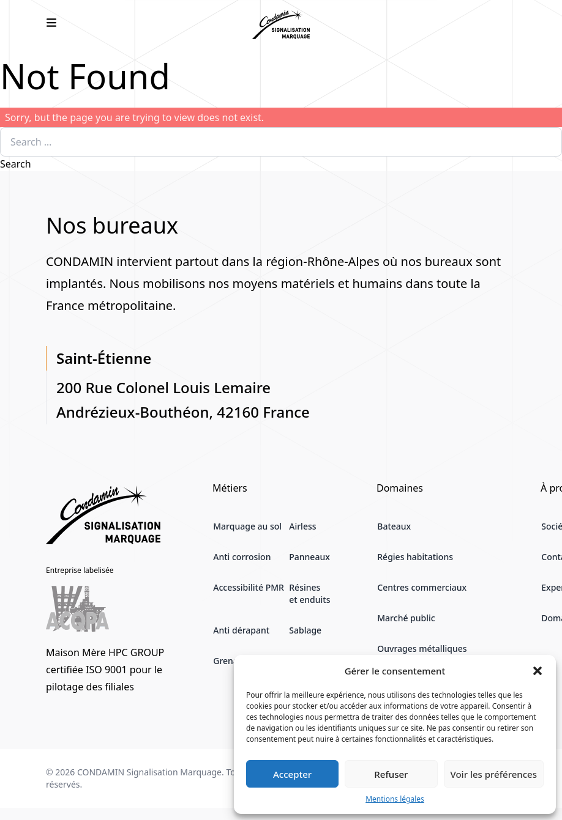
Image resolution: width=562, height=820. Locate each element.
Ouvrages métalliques (421, 648)
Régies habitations (415, 557)
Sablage (305, 630)
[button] (537, 671)
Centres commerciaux (421, 587)
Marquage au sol (247, 526)
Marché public (406, 618)
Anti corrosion (242, 557)
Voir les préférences (494, 774)
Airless (302, 526)
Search (15, 164)
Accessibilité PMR (248, 587)
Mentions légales (394, 799)
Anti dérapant (241, 630)
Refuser (391, 774)
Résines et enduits (309, 593)
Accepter (292, 774)
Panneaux (309, 557)
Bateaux (394, 526)
